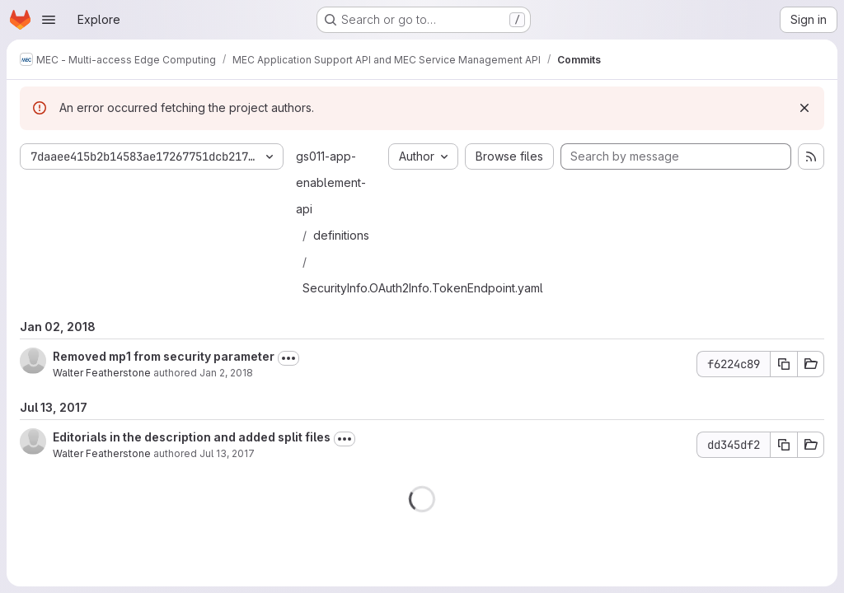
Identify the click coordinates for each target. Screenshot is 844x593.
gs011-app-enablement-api (331, 182)
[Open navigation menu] (48, 20)
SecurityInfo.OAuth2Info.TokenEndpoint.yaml (422, 288)
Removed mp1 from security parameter (163, 356)
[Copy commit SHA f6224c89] (784, 364)
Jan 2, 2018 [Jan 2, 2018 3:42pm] (226, 373)
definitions (341, 235)
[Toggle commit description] (288, 358)
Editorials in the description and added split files (192, 437)
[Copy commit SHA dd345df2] (784, 445)
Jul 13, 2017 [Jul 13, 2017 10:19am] (227, 453)
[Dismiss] (804, 108)
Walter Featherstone (102, 373)
